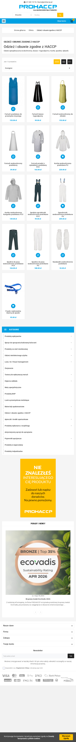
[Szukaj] (45, 15)
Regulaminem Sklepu (22, 670)
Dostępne (38, 68)
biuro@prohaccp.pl (45, 2)
